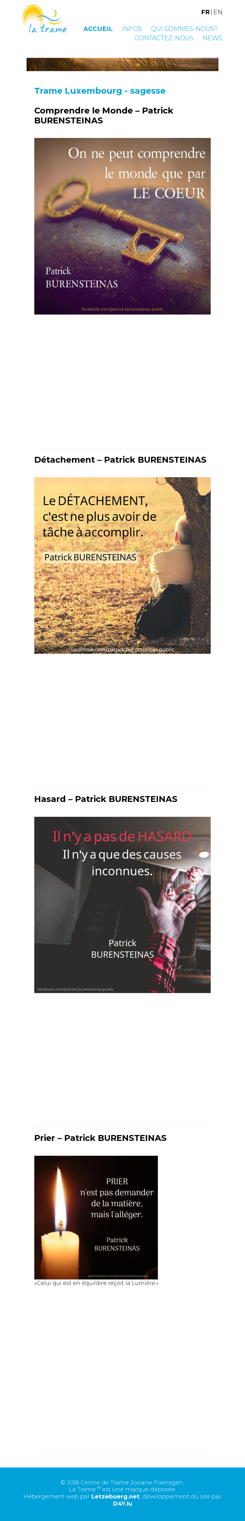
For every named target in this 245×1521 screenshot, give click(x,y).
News (212, 38)
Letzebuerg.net (115, 1496)
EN (217, 12)
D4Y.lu (122, 1503)
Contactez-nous (164, 38)
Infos (132, 28)
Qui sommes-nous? (184, 28)
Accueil (98, 28)
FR (205, 12)
